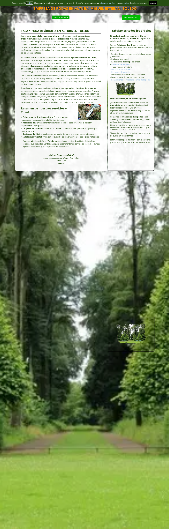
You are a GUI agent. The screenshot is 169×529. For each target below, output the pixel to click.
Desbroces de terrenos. (123, 74)
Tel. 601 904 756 (120, 17)
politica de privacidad (107, 1)
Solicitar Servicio (67, 17)
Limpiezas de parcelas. (123, 76)
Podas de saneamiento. (123, 70)
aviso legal (125, 1)
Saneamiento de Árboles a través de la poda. (131, 83)
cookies (29, 1)
